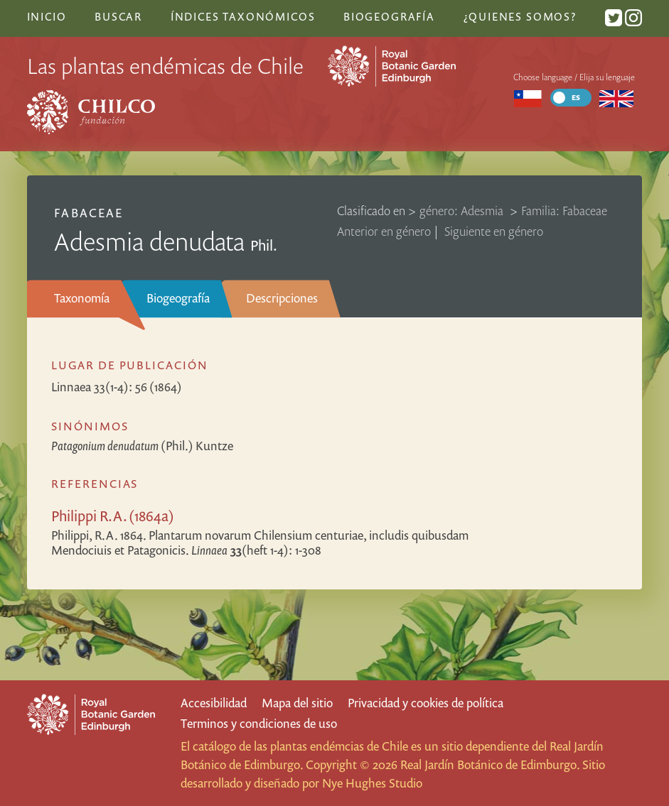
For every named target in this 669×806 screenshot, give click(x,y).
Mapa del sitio (297, 703)
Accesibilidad (214, 703)
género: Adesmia (462, 210)
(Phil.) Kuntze (142, 445)
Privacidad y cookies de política (425, 703)
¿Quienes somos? (520, 16)
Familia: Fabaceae (564, 210)
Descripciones (282, 298)
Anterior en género (384, 231)
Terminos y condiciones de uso (259, 723)
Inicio (47, 16)
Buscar (118, 16)
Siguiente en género (493, 231)
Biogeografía (178, 298)
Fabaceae (88, 213)
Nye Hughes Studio (372, 783)
